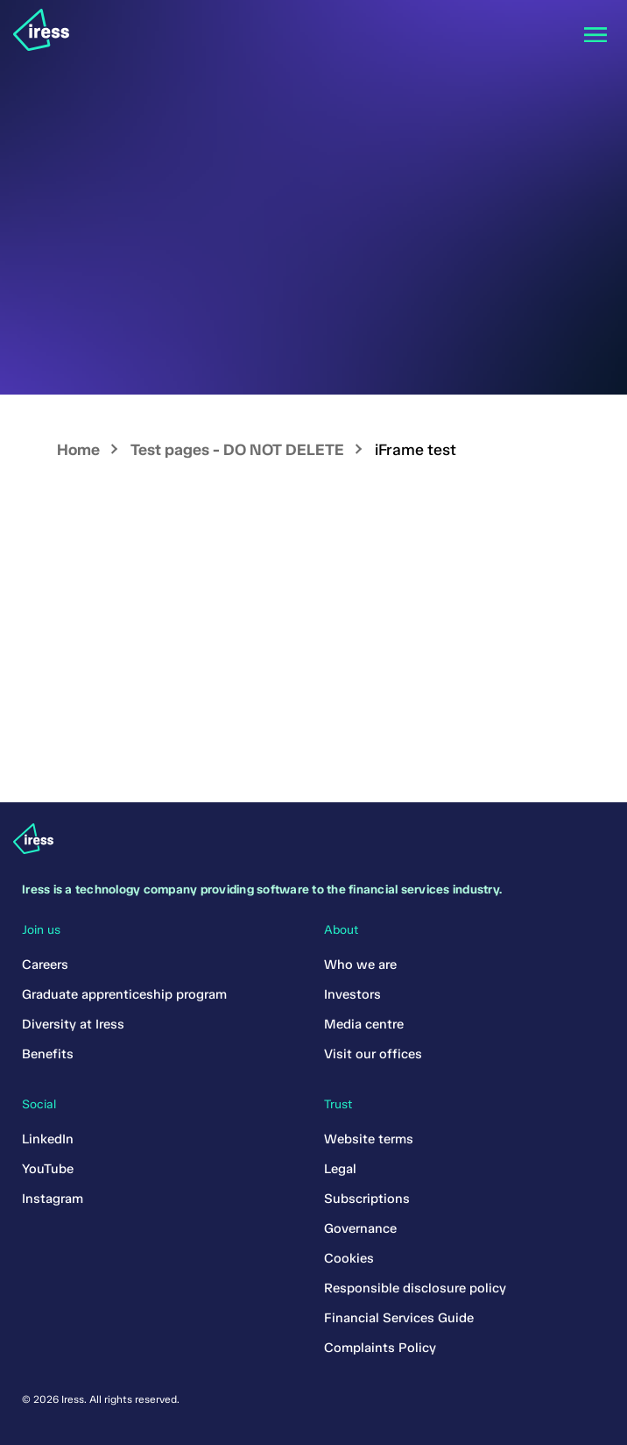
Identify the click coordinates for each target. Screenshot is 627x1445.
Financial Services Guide (399, 1318)
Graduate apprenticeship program (124, 994)
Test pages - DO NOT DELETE (237, 449)
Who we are (360, 964)
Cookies (349, 1258)
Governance (360, 1228)
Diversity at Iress (73, 1024)
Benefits (48, 1054)
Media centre (364, 1024)
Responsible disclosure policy (415, 1288)
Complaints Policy (380, 1348)
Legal (340, 1169)
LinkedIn (48, 1139)
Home (78, 449)
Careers (45, 964)
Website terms (368, 1139)
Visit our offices (373, 1054)
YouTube (48, 1169)
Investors (352, 994)
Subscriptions (367, 1199)
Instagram (52, 1199)
